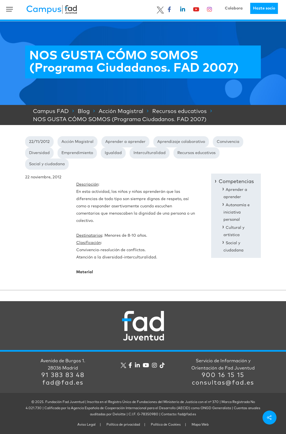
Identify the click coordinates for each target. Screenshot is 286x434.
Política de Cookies (166, 424)
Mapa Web (200, 424)
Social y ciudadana (47, 164)
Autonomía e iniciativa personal (236, 212)
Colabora (234, 8)
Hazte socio (264, 8)
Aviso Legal (86, 424)
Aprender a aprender (125, 142)
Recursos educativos (196, 153)
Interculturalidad (150, 153)
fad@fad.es (63, 383)
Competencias (236, 181)
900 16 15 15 (223, 375)
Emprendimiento (77, 153)
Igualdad (113, 153)
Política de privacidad (123, 424)
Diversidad (39, 153)
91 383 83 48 (63, 375)
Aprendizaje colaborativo (181, 142)
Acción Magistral (77, 142)
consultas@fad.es (223, 383)
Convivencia (228, 142)
